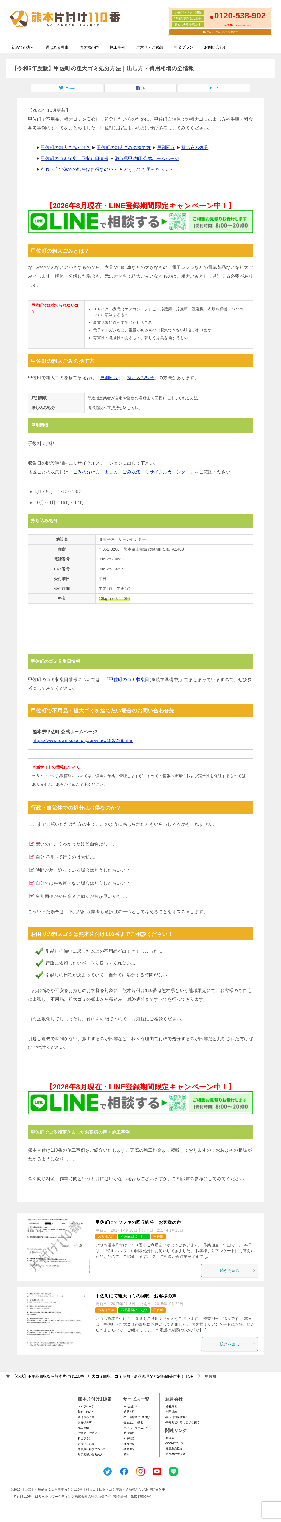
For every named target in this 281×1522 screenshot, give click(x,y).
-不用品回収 (130, 1406)
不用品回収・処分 (134, 1236)
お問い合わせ (215, 47)
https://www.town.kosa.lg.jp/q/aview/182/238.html (83, 740)
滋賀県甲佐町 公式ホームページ (147, 158)
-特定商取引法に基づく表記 (182, 1422)
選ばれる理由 (57, 47)
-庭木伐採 (129, 1443)
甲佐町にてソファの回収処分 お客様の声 (138, 1222)
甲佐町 (158, 1236)
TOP (102, 1376)
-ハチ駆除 (129, 1438)
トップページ (86, 1406)
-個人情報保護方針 (176, 1417)
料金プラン (183, 47)
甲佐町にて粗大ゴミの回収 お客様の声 (135, 1296)
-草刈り (127, 1454)
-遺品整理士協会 (175, 1453)
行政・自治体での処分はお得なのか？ (79, 169)
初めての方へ (23, 47)
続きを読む (237, 1270)
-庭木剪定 (129, 1449)
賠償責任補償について (91, 1449)
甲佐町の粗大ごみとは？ (65, 147)
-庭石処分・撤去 (133, 1422)
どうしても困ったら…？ (148, 169)
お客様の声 (89, 47)
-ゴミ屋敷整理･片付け (136, 1417)
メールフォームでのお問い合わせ (221, 32)
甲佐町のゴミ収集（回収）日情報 (74, 158)
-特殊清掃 (129, 1432)
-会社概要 (171, 1406)
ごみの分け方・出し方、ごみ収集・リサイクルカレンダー (131, 472)
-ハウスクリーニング (135, 1427)
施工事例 (117, 47)
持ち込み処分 (194, 147)
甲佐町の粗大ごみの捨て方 (124, 147)
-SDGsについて (174, 1443)
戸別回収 (166, 147)
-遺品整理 (129, 1411)
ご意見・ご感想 (149, 47)
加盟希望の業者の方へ (91, 1454)
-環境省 (169, 1437)
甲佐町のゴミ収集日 (129, 679)
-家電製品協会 (173, 1448)
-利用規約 (171, 1411)
